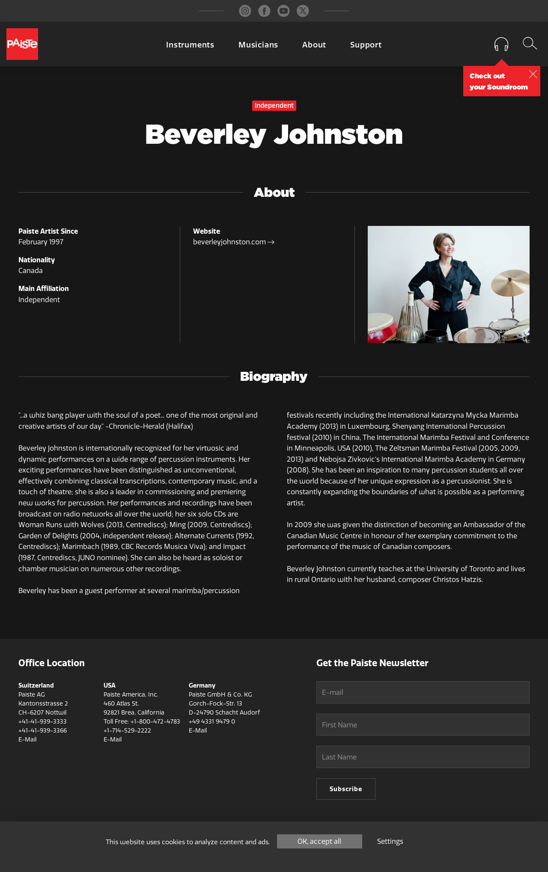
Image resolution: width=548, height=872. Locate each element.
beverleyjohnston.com (233, 242)
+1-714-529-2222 (127, 730)
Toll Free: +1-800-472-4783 (142, 721)
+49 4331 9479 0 (212, 721)
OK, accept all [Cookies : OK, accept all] (319, 841)
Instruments (190, 45)
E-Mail (27, 739)
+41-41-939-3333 (42, 721)
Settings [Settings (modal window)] (390, 841)
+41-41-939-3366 (42, 730)
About (314, 45)
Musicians (258, 45)
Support (366, 45)
